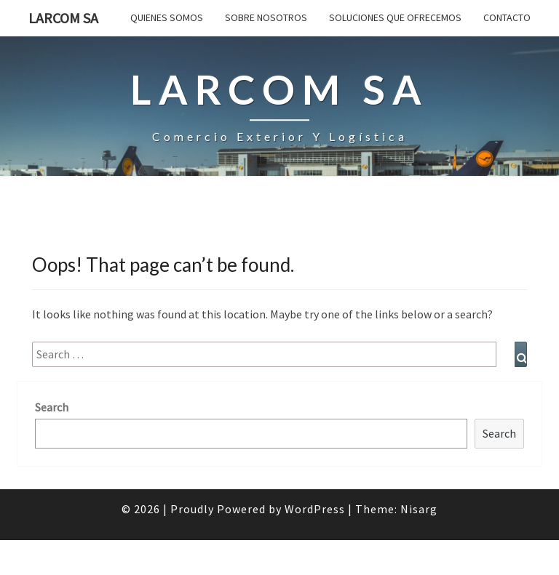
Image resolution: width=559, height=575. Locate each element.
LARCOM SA (63, 18)
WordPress (315, 509)
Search (51, 407)
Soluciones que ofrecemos (395, 17)
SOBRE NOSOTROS (266, 17)
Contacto (507, 17)
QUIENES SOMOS (166, 17)
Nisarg (418, 509)
